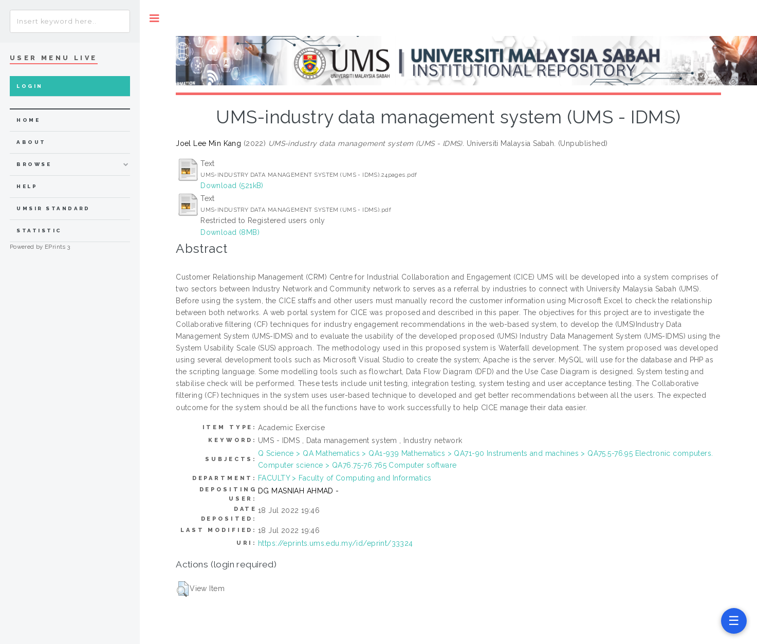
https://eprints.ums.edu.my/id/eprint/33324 (335, 543)
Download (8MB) (230, 232)
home (28, 120)
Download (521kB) (232, 185)
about (31, 142)
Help (27, 186)
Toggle (154, 18)
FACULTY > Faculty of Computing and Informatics (344, 478)
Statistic (39, 230)
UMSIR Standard (53, 208)
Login (29, 86)
